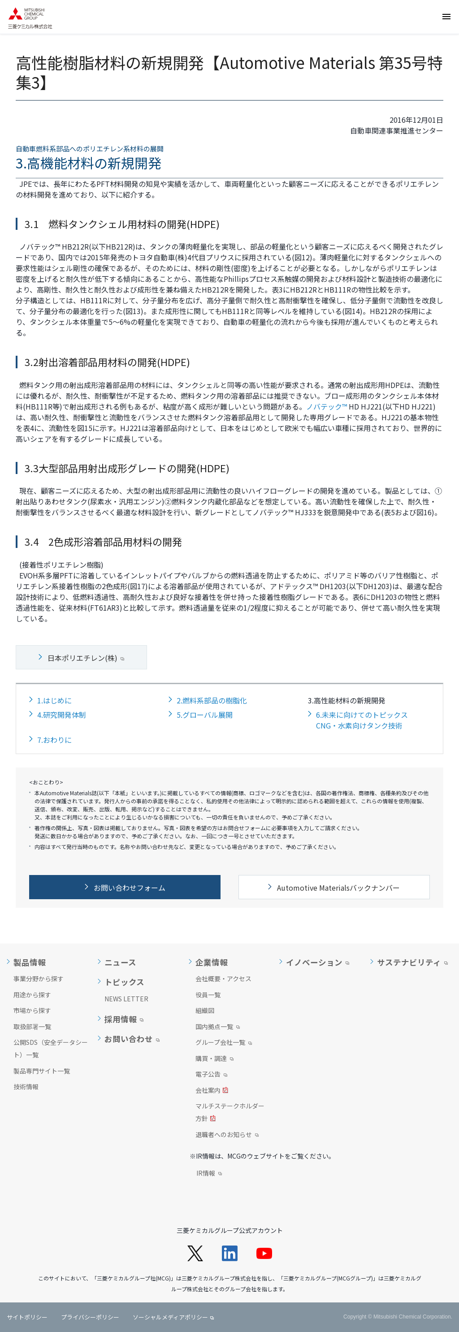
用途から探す (32, 994)
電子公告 (211, 1074)
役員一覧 (208, 994)
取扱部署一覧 (32, 1026)
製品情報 (29, 962)
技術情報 (26, 1086)
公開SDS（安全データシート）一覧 (50, 1048)
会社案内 (211, 1091)
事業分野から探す (38, 978)
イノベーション (314, 962)
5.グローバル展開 (205, 714)
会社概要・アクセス (223, 978)
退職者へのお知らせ (227, 1135)
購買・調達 (214, 1059)
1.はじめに (54, 700)
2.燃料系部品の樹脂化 (212, 700)
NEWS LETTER (126, 998)
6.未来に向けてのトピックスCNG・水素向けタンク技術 (362, 720)
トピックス (124, 982)
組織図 (204, 1010)
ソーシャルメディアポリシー (170, 1317)
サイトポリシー (27, 1317)
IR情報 (209, 1173)
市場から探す (32, 1010)
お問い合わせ (128, 1039)
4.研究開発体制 (61, 714)
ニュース (120, 962)
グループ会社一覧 (223, 1043)
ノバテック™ (326, 406)
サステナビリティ (409, 962)
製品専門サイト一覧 (41, 1070)
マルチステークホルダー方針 (229, 1113)
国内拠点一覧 (217, 1027)
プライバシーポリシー (90, 1317)
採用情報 (120, 1019)
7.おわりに (54, 739)
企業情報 (211, 962)
